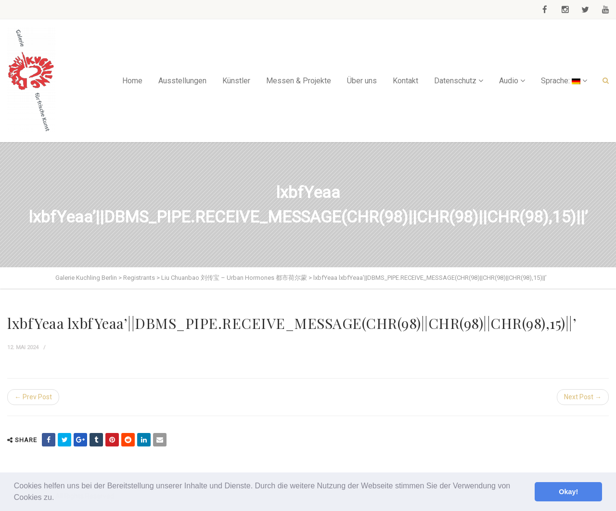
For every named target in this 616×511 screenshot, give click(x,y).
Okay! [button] (568, 492)
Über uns (362, 80)
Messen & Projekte (298, 80)
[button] (57, 498)
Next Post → (583, 397)
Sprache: (560, 80)
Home (132, 80)
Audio (508, 80)
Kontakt (405, 80)
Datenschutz (455, 80)
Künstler (236, 80)
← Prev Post (33, 397)
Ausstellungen (182, 80)
